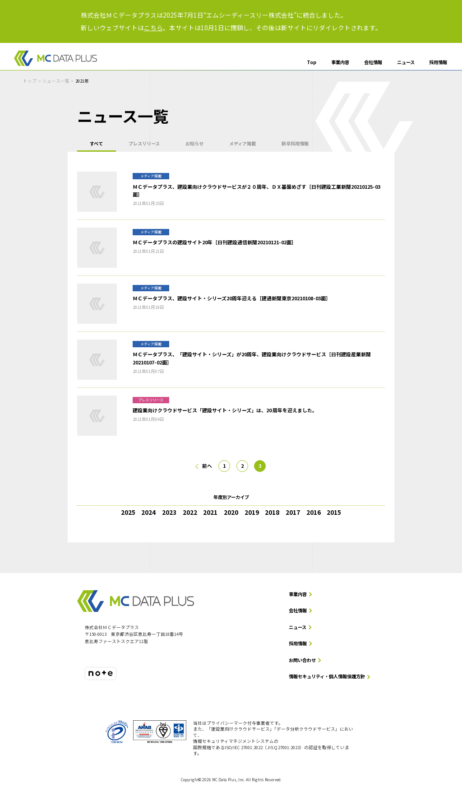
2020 (231, 512)
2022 (190, 512)
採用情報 (438, 62)
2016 (313, 512)
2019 (252, 512)
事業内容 (340, 62)
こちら (153, 27)
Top (311, 62)
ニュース (406, 62)
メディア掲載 (243, 143)
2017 (293, 512)
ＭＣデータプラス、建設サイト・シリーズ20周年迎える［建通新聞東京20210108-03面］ (232, 298)
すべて (96, 143)
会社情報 (373, 62)
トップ (30, 81)
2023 (169, 512)
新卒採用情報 (296, 143)
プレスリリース (144, 143)
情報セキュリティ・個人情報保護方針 (327, 676)
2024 (148, 512)
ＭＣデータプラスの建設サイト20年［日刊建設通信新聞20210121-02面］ (214, 242)
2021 (210, 512)
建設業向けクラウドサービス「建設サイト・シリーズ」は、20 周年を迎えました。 (225, 410)
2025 (128, 512)
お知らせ (195, 143)
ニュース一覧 (55, 81)
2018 (272, 512)
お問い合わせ (302, 660)
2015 (334, 512)
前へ (207, 465)
